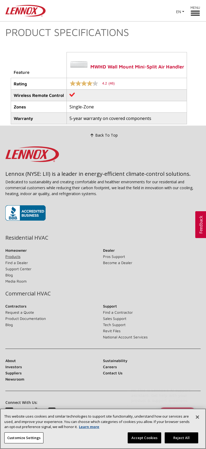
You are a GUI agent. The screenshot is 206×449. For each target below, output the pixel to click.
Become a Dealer (117, 262)
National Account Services (125, 337)
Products (12, 256)
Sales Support (114, 318)
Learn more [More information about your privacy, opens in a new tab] (89, 430)
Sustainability (115, 360)
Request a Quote (19, 312)
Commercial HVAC (28, 294)
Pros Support (114, 256)
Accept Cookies (144, 441)
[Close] (197, 421)
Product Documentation (25, 318)
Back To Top (103, 135)
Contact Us (113, 373)
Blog (9, 275)
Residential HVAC (26, 238)
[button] (200, 224)
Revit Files (111, 330)
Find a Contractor (118, 312)
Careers (110, 366)
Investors (13, 366)
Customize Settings (24, 441)
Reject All (181, 441)
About (10, 360)
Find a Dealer (16, 262)
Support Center (18, 269)
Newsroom (14, 379)
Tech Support (114, 324)
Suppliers (13, 373)
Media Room (16, 281)
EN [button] (178, 11)
